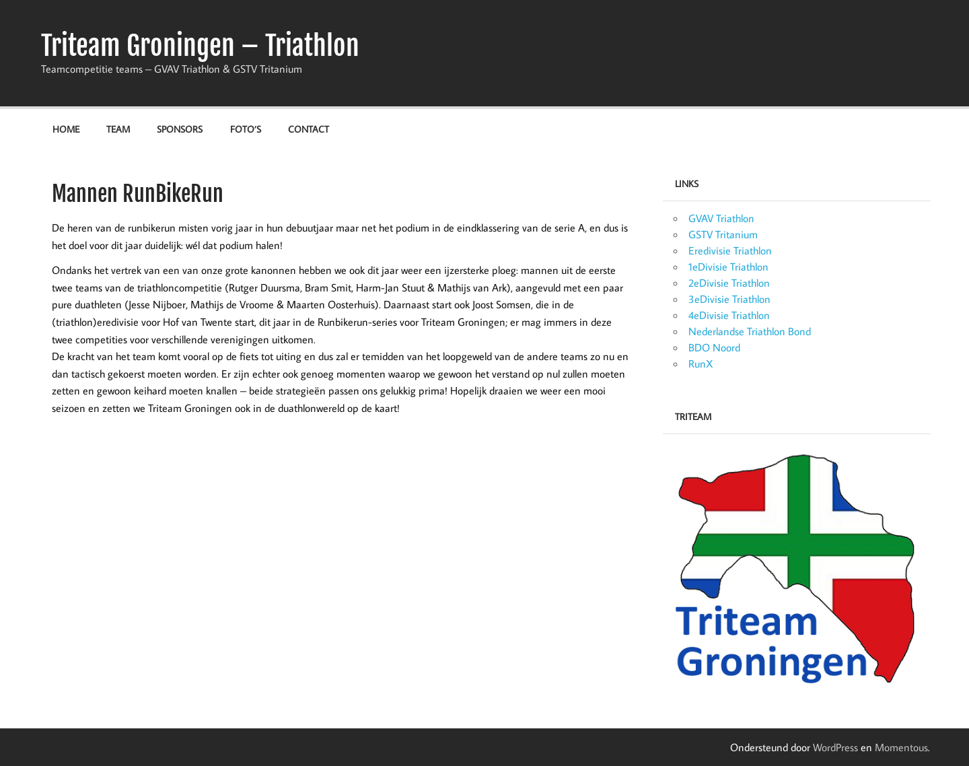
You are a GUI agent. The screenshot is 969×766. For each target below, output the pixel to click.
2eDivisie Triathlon (729, 282)
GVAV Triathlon (721, 218)
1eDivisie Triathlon (728, 266)
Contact (308, 129)
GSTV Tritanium (723, 234)
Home (65, 129)
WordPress (835, 747)
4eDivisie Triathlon (729, 315)
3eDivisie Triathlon (729, 299)
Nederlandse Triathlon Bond (749, 331)
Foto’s (245, 129)
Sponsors (180, 129)
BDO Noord (714, 347)
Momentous (901, 747)
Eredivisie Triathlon (730, 250)
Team (118, 129)
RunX (700, 363)
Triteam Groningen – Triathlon (200, 46)
